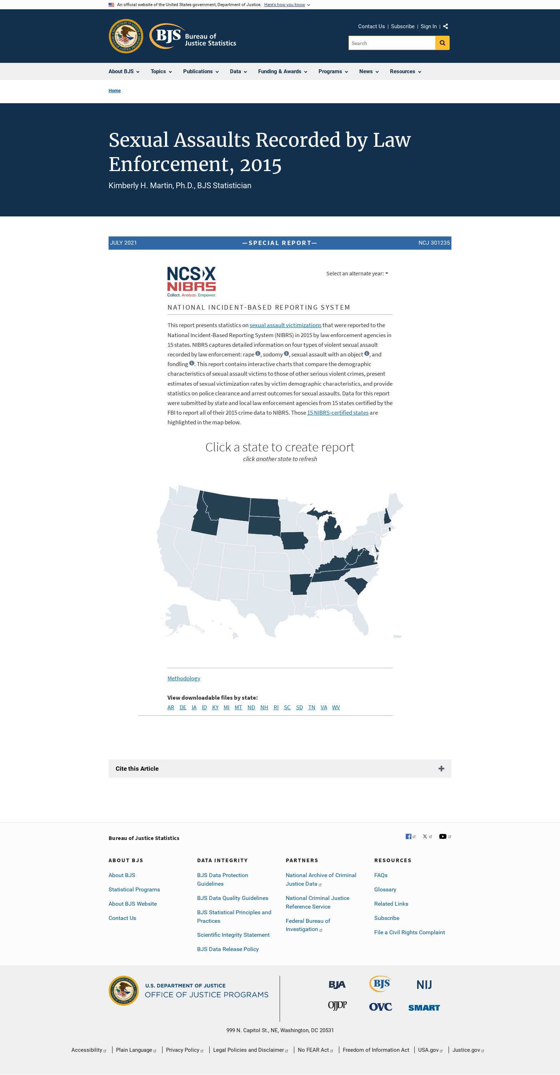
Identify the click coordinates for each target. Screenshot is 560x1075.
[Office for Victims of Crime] (380, 1005)
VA (324, 707)
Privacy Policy (185, 1050)
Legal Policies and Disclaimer (251, 1050)
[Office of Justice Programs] (126, 36)
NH (264, 707)
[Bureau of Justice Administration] (337, 980)
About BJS (122, 875)
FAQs (381, 875)
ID (204, 707)
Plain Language (136, 1050)
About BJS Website (133, 903)
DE (183, 707)
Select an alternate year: (355, 273)
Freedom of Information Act (376, 1050)
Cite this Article (137, 768)
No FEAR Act (316, 1050)
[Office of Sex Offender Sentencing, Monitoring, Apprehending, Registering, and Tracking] (424, 1005)
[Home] (192, 36)
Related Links (391, 903)
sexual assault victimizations (285, 325)
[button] (257, 353)
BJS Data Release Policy (228, 949)
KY (215, 707)
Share (448, 27)
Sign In (429, 26)
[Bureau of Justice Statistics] (380, 983)
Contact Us (371, 26)
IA (194, 707)
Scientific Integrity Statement (233, 934)
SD (299, 707)
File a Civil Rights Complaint (409, 932)
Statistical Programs (134, 889)
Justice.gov (468, 1050)
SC (287, 707)
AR (171, 707)
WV (336, 707)
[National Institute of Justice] (424, 980)
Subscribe (403, 26)
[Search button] (442, 43)
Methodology (184, 678)
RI (276, 707)
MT (238, 707)
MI (226, 707)
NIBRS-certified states (338, 412)
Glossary (385, 889)
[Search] (392, 43)
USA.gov (431, 1050)
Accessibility (89, 1050)
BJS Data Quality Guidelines (232, 898)
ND (251, 707)
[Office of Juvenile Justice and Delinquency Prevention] (337, 1005)
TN (311, 707)
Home (115, 90)
